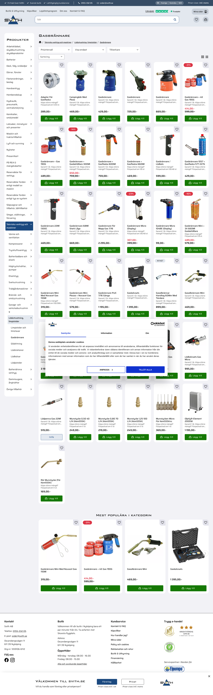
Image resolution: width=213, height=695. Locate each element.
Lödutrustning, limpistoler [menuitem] (16, 319)
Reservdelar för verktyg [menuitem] (14, 174)
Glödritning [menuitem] (16, 343)
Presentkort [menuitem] (12, 156)
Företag (107, 681)
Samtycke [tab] (66, 333)
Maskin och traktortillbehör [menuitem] (14, 135)
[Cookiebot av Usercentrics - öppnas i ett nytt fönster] (153, 324)
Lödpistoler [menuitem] (16, 362)
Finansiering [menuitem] (117, 658)
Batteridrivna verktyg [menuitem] (15, 371)
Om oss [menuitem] (63, 11)
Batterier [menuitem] (11, 59)
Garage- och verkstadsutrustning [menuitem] (18, 308)
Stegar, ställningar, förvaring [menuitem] (16, 216)
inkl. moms (204, 2)
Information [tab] (106, 333)
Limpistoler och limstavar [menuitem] (18, 329)
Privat (132, 681)
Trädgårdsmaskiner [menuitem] (18, 288)
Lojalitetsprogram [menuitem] (48, 11)
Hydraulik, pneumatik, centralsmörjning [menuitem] (15, 104)
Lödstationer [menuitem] (17, 350)
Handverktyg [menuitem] (13, 88)
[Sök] (175, 19)
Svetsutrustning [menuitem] (17, 282)
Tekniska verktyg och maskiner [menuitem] (17, 226)
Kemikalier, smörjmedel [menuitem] (12, 116)
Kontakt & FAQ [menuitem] (77, 11)
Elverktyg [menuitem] (13, 276)
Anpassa (106, 369)
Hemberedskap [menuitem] (14, 94)
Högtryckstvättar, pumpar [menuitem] (17, 268)
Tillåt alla (145, 369)
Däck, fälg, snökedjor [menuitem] (17, 66)
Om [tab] (147, 333)
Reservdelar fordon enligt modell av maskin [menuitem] (16, 185)
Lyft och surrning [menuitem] (15, 143)
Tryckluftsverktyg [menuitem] (18, 250)
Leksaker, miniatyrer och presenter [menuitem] (17, 125)
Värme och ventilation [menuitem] (14, 235)
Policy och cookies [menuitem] (120, 644)
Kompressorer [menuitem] (16, 244)
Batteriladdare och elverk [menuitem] (18, 258)
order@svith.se (106, 2)
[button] (196, 20)
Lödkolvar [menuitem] (16, 356)
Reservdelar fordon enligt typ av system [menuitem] (17, 196)
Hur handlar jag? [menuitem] (119, 635)
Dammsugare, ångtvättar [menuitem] (16, 381)
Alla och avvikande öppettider (72, 664)
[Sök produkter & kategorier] (107, 19)
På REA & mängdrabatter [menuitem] (14, 164)
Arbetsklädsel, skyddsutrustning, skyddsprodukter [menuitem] (16, 50)
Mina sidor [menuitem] (116, 640)
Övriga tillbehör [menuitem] (14, 389)
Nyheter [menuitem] (11, 149)
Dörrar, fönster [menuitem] (14, 72)
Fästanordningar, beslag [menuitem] (15, 80)
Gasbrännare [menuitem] (17, 337)
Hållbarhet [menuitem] (116, 662)
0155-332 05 (87, 2)
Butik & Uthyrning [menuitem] (15, 11)
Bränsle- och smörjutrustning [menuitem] (17, 296)
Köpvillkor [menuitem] (32, 11)
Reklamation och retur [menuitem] (122, 649)
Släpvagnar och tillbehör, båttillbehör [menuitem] (17, 206)
